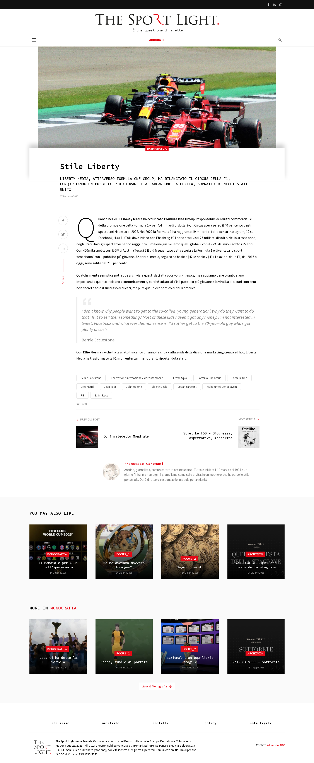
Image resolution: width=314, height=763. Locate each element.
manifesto (110, 723)
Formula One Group (209, 378)
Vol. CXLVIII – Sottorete (256, 662)
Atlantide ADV (276, 745)
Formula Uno (239, 378)
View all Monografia (157, 686)
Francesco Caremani (144, 463)
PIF (82, 395)
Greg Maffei (87, 387)
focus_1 (123, 554)
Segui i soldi (190, 567)
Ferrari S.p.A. (180, 378)
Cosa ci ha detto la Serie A (58, 660)
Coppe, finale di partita (124, 662)
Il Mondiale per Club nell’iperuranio (58, 565)
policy (210, 723)
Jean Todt (110, 387)
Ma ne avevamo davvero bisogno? (124, 565)
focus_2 (189, 559)
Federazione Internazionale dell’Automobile (137, 378)
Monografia (157, 149)
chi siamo (60, 723)
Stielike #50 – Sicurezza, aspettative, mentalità (207, 435)
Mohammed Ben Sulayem (222, 387)
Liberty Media (159, 387)
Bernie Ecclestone (91, 378)
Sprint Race (101, 395)
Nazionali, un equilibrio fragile (189, 660)
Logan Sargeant (187, 387)
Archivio (255, 554)
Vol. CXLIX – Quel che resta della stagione (255, 565)
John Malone (134, 387)
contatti (160, 723)
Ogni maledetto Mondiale (126, 436)
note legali (260, 723)
